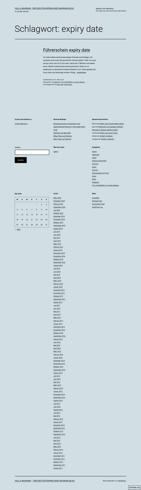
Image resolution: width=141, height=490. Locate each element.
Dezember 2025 (59, 201)
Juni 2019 (57, 235)
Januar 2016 (57, 358)
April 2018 (57, 278)
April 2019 (57, 241)
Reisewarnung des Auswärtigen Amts (66, 124)
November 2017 (59, 293)
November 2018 (59, 256)
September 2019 (59, 226)
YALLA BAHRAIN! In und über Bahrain (73, 82)
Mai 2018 (56, 275)
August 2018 (58, 265)
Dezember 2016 (59, 327)
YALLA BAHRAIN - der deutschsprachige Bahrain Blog (44, 8)
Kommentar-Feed (98, 204)
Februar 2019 (58, 247)
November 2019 (59, 219)
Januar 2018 (57, 287)
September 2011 (59, 465)
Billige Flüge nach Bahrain (62, 136)
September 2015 (59, 370)
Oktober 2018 (58, 259)
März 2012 (57, 447)
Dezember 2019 (59, 216)
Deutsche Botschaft (99, 161)
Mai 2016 (56, 345)
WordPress (122, 481)
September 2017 (59, 299)
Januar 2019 (57, 250)
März (18, 229)
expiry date (59, 84)
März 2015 (57, 385)
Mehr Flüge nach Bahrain (62, 139)
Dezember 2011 (59, 456)
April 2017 (57, 315)
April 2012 (57, 444)
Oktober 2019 (58, 222)
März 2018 (57, 281)
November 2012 (59, 428)
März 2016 (57, 351)
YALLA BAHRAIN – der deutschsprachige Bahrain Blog (45, 481)
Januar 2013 (57, 422)
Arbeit (94, 158)
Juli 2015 (56, 376)
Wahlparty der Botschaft (62, 133)
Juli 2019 (56, 232)
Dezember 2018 (59, 253)
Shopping (95, 182)
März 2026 (57, 198)
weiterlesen (81, 72)
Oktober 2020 (58, 213)
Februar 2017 (58, 321)
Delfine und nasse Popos (109, 133)
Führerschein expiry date (66, 50)
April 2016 (57, 348)
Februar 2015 (58, 388)
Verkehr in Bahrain (106, 136)
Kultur (94, 176)
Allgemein (57, 82)
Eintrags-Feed (97, 201)
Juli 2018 (56, 268)
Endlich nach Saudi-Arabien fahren (111, 124)
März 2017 (57, 318)
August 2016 (58, 339)
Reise (94, 179)
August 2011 (58, 468)
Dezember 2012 (59, 425)
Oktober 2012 (58, 431)
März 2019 (57, 244)
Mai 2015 (56, 382)
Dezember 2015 (59, 361)
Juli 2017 (56, 305)
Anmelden (95, 198)
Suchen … (18, 147)
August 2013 (58, 410)
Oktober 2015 (58, 367)
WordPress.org (97, 207)
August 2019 (58, 229)
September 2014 (59, 397)
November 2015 (59, 364)
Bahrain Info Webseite (111, 10)
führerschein (68, 84)
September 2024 (59, 207)
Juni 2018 (57, 272)
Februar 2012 (58, 450)
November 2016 (59, 330)
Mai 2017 (56, 312)
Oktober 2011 (58, 462)
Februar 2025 (58, 204)
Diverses (95, 164)
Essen (94, 167)
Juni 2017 (57, 308)
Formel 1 (95, 170)
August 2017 (58, 302)
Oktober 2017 (58, 296)
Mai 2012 (56, 440)
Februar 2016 (58, 355)
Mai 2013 (56, 416)
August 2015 (58, 373)
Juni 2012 (57, 437)
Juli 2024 (56, 210)
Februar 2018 (58, 284)
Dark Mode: (134, 487)
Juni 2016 (57, 342)
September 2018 (59, 262)
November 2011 (59, 459)
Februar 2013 (58, 419)
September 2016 (59, 336)
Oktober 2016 (58, 333)
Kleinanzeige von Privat (100, 173)
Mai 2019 (56, 238)
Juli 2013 (56, 413)
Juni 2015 (57, 379)
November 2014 (59, 394)
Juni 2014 (57, 407)
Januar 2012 (57, 453)
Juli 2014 (56, 404)
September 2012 (59, 434)
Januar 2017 (57, 324)
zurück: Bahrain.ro (21, 124)
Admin (55, 152)
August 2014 (58, 401)
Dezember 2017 (59, 290)
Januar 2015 (57, 391)
